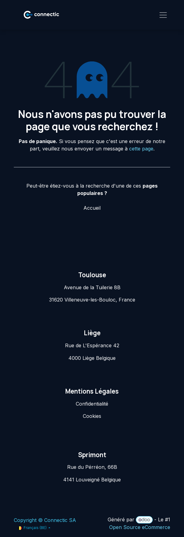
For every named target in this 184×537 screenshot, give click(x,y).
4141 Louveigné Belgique (92, 480)
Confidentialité (92, 404)
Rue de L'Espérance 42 (92, 345)
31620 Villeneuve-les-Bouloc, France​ (92, 300)
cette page (141, 149)
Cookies (92, 416)
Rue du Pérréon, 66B (92, 467)
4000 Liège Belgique (92, 358)
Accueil (92, 208)
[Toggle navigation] (163, 14)
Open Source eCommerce (139, 527)
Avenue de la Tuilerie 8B (92, 287)
